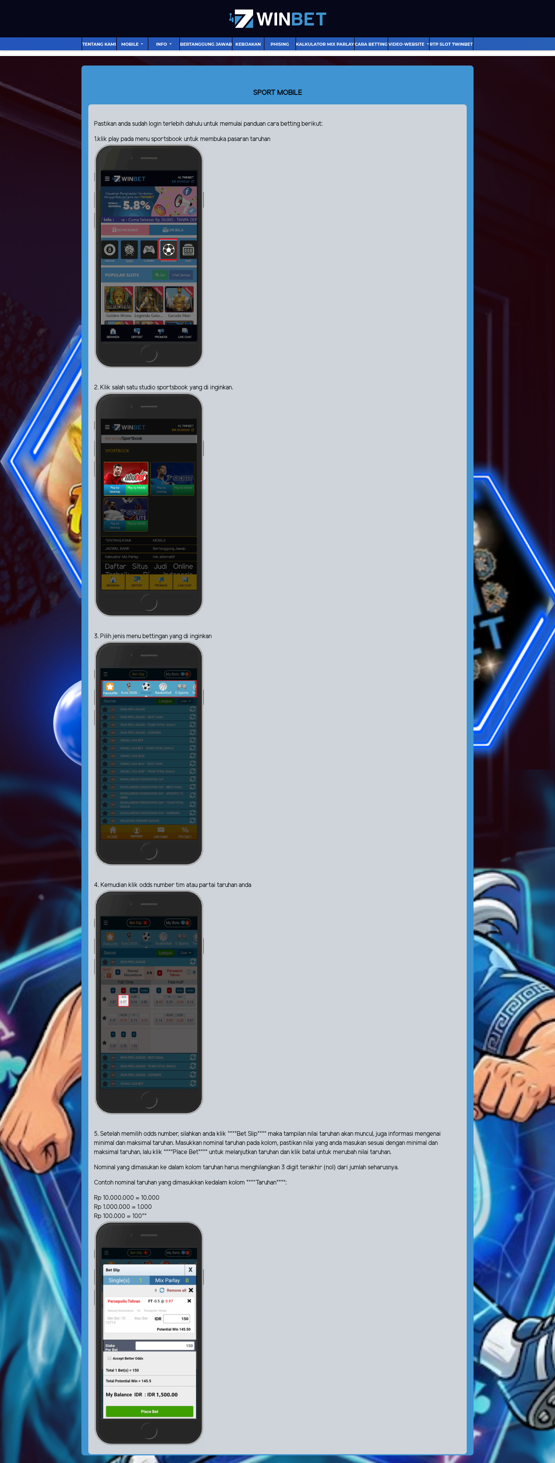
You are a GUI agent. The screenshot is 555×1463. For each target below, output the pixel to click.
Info (162, 44)
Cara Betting (371, 44)
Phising (280, 44)
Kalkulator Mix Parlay (325, 44)
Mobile (130, 44)
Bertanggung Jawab (206, 44)
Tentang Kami (99, 44)
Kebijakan (248, 44)
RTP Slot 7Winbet (451, 44)
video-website (407, 44)
